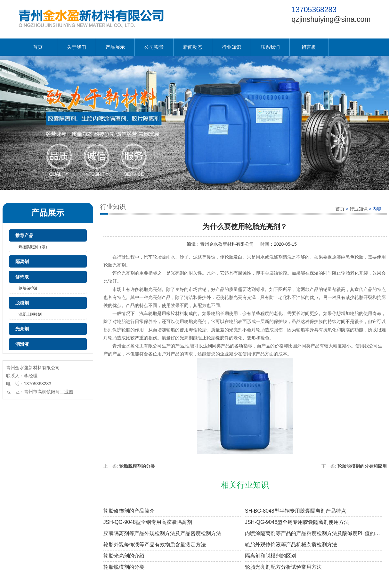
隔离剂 (22, 261)
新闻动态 (192, 47)
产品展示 (115, 47)
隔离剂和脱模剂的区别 (270, 555)
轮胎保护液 (28, 288)
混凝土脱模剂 (30, 314)
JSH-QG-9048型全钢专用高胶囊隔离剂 (147, 522)
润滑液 (22, 344)
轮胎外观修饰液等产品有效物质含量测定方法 (154, 544)
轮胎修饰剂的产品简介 (129, 511)
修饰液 (22, 276)
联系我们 (270, 47)
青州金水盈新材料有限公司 (227, 244)
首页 (38, 47)
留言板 (309, 47)
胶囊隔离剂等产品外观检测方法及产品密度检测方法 (162, 533)
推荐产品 (24, 235)
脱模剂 (22, 302)
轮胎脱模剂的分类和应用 (362, 466)
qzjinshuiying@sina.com (330, 19)
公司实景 (154, 47)
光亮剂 (22, 328)
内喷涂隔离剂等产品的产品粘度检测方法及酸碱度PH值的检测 (313, 533)
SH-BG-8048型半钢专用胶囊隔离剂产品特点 (295, 511)
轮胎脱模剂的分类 (137, 466)
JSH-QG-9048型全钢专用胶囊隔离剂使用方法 (297, 522)
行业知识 (231, 47)
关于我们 (76, 47)
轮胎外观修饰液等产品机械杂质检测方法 (291, 544)
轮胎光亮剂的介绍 (123, 555)
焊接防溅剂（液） (34, 247)
